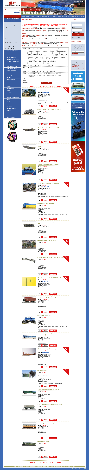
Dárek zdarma (31, 76)
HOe (49, 65)
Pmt (46, 54)
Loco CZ (34, 52)
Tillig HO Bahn (32, 42)
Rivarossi (38, 51)
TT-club (38, 60)
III (34, 71)
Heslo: (73, 27)
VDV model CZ (54, 57)
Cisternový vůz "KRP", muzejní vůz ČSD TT (49, 109)
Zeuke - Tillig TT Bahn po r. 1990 (35, 63)
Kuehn (29, 54)
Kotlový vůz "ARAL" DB (44, 315)
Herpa (44, 60)
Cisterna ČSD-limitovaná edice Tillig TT (48, 164)
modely (41, 43)
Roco (63, 27)
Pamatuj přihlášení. (77, 32)
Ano (32, 67)
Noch (53, 48)
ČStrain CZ (53, 50)
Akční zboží (59, 75)
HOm (45, 65)
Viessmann (30, 57)
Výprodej (40, 73)
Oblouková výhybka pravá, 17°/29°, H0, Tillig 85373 (51, 257)
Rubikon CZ (30, 50)
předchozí (33, 86)
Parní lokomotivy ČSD (61, 51)
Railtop (36, 57)
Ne (28, 67)
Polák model (56, 58)
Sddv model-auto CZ (62, 50)
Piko (29, 28)
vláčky (59, 31)
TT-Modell (56, 52)
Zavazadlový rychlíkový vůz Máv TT (47, 334)
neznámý (42, 58)
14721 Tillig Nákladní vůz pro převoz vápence (50, 404)
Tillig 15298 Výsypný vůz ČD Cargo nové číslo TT (51, 297)
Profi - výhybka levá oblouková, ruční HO (48, 127)
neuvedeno (52, 71)
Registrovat (78, 37)
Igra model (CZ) (31, 60)
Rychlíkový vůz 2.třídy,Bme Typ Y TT (47, 423)
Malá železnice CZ (60, 55)
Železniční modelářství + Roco (34, 61)
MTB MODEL (62, 57)
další (58, 86)
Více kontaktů (81, 68)
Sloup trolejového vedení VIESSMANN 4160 (49, 277)
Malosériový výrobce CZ (38, 54)
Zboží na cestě (42, 75)
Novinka (45, 73)
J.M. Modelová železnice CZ (40, 55)
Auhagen (43, 48)
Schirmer (62, 52)
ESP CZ (30, 55)
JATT (50, 63)
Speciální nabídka (32, 73)
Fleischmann (25, 28)
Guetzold (58, 48)
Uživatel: (74, 23)
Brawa (36, 58)
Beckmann (52, 51)
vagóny (44, 30)
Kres (29, 52)
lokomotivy (39, 30)
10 (52, 86)
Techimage (30, 58)
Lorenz (41, 57)
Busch (51, 54)
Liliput (45, 63)
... (54, 86)
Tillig (32, 28)
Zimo (66, 54)
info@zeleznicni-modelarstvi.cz (75, 66)
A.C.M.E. (56, 54)
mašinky (66, 30)
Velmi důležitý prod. (32, 75)
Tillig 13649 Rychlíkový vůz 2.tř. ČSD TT (48, 389)
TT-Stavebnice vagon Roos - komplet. (48, 348)
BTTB (52, 60)
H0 (28, 65)
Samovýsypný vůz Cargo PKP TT (46, 203)
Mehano (47, 57)
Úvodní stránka (26, 21)
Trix (48, 60)
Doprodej (59, 73)
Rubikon (35, 28)
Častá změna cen (50, 75)
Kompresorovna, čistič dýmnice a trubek (48, 183)
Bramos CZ (38, 50)
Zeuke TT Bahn (46, 61)
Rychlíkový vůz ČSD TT (44, 441)
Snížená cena (52, 73)
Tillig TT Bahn (25, 42)
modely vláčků (25, 36)
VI (43, 71)
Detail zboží (53, 106)
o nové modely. (63, 28)
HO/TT (39, 65)
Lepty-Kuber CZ (51, 55)
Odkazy (73, 468)
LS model (54, 61)
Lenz (62, 54)
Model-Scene (49, 58)
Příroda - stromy (42, 370)
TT (32, 65)
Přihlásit (78, 34)
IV (37, 71)
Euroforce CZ (45, 51)
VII (47, 71)
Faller (29, 48)
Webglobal (83, 468)
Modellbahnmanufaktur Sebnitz (44, 52)
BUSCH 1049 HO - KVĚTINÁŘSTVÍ (47, 240)
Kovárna (40, 89)
